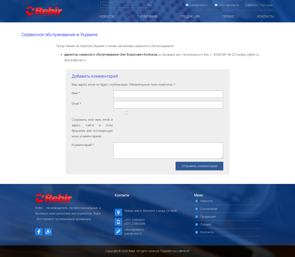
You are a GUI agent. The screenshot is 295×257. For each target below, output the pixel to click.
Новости (107, 16)
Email (76, 104)
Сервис (228, 16)
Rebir (132, 251)
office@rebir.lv (229, 5)
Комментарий (83, 145)
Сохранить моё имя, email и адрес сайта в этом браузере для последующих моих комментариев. (92, 128)
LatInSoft (183, 251)
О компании (147, 16)
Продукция (190, 16)
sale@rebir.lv (199, 5)
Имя (76, 93)
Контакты (265, 16)
